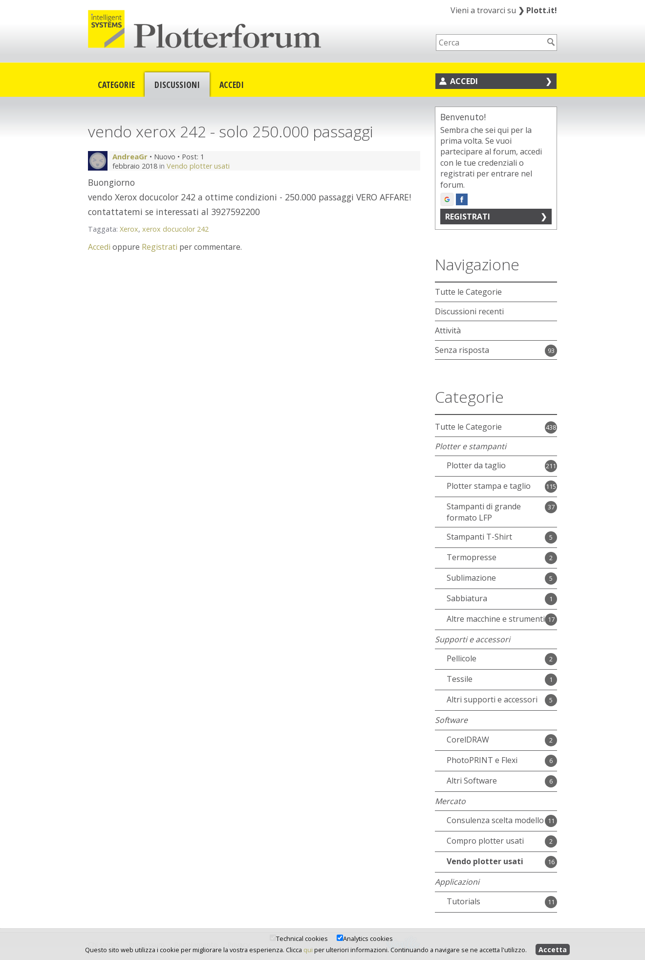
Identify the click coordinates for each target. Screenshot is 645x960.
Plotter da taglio (476, 465)
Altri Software (472, 780)
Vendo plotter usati (198, 166)
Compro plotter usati (485, 840)
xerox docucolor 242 (175, 229)
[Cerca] (551, 42)
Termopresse (471, 557)
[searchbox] (490, 42)
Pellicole (461, 658)
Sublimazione (471, 577)
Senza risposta (462, 350)
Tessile (460, 679)
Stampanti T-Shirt (479, 536)
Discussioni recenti (469, 311)
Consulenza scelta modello (495, 820)
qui (308, 949)
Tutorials (463, 901)
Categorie (116, 84)
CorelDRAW (468, 739)
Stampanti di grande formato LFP (484, 512)
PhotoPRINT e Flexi (482, 760)
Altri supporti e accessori (492, 699)
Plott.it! (537, 10)
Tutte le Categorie (468, 291)
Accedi (231, 84)
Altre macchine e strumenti (496, 618)
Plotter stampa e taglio (489, 485)
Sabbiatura (467, 598)
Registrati (159, 246)
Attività (448, 330)
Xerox (129, 229)
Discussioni (177, 84)
